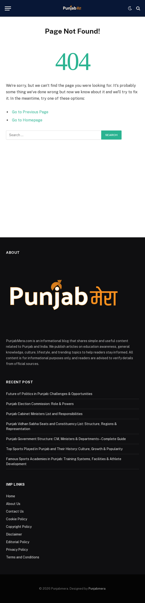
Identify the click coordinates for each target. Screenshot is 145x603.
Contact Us (15, 511)
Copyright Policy (19, 527)
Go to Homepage (27, 120)
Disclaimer (14, 534)
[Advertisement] (72, 187)
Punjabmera (97, 588)
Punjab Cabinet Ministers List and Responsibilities (44, 414)
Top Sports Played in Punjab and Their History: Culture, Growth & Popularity (64, 449)
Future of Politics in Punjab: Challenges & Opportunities (49, 394)
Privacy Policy (17, 549)
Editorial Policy (17, 542)
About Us (13, 504)
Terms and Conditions (22, 557)
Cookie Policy (16, 519)
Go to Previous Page (30, 112)
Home (10, 496)
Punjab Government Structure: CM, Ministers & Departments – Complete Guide (66, 439)
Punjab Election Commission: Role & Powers (40, 404)
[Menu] (8, 8)
